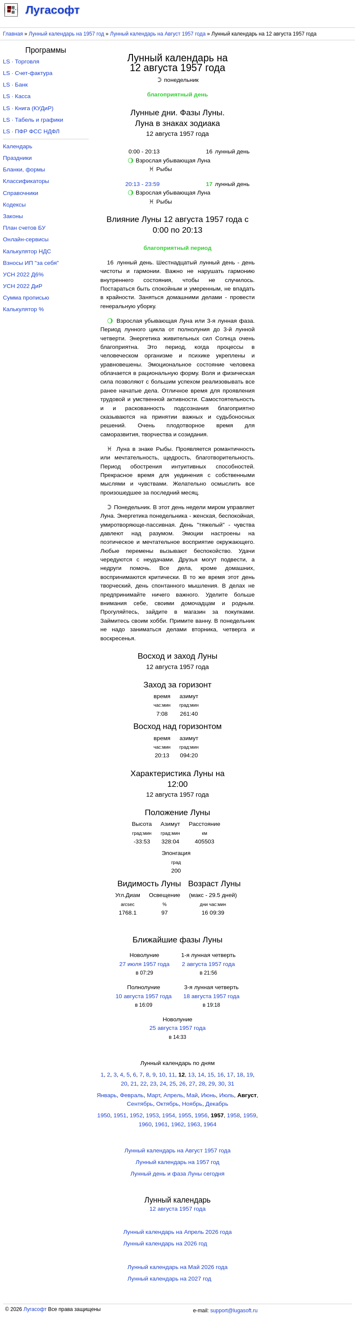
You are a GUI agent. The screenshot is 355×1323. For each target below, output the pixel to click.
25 (172, 1083)
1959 (249, 1115)
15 (211, 1074)
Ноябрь (192, 1104)
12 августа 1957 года (178, 1209)
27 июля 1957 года (144, 964)
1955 (184, 1115)
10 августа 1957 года (143, 996)
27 (192, 1083)
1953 (152, 1115)
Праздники (17, 158)
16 (220, 1074)
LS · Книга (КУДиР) (28, 108)
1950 (103, 1115)
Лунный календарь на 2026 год (165, 1243)
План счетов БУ (24, 228)
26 (182, 1083)
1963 (193, 1124)
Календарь (18, 146)
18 (240, 1074)
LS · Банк (15, 84)
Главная (13, 34)
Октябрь (167, 1104)
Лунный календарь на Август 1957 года (158, 34)
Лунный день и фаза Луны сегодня (177, 1173)
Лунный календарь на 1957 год (66, 34)
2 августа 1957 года (208, 964)
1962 (177, 1124)
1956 (201, 1115)
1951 (120, 1115)
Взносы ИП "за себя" (31, 263)
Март (153, 1095)
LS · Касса (17, 96)
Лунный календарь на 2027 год (169, 1278)
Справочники (20, 193)
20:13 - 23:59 (142, 184)
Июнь (208, 1095)
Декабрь (216, 1104)
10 (162, 1074)
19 (250, 1074)
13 (191, 1074)
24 (162, 1083)
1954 (168, 1115)
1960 (144, 1124)
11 (171, 1074)
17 (230, 1074)
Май (192, 1095)
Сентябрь (140, 1104)
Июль (226, 1095)
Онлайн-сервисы (26, 239)
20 (124, 1083)
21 (133, 1083)
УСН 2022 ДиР (22, 286)
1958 (233, 1115)
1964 (210, 1124)
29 (211, 1083)
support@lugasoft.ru (233, 1311)
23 (153, 1083)
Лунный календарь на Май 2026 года (177, 1267)
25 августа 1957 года (178, 1028)
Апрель (173, 1095)
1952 (135, 1115)
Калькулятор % (23, 309)
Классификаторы (26, 181)
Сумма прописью (26, 297)
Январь (107, 1095)
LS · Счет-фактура (28, 73)
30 (221, 1083)
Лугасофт (35, 1309)
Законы (13, 216)
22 (143, 1083)
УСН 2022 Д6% (23, 274)
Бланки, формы (24, 169)
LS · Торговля (21, 61)
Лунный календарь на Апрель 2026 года (177, 1232)
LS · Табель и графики (33, 120)
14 (201, 1074)
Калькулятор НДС (27, 251)
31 (231, 1083)
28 (202, 1083)
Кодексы (14, 204)
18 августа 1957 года (212, 996)
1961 (161, 1124)
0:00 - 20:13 (142, 151)
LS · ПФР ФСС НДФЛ (31, 131)
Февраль (132, 1095)
